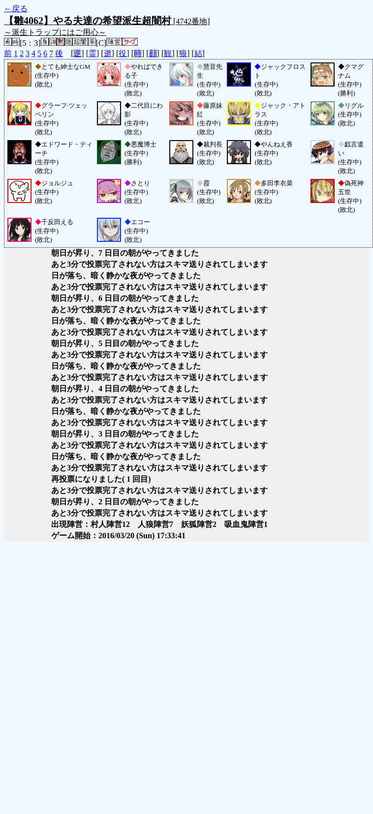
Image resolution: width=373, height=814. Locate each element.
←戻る (16, 8)
